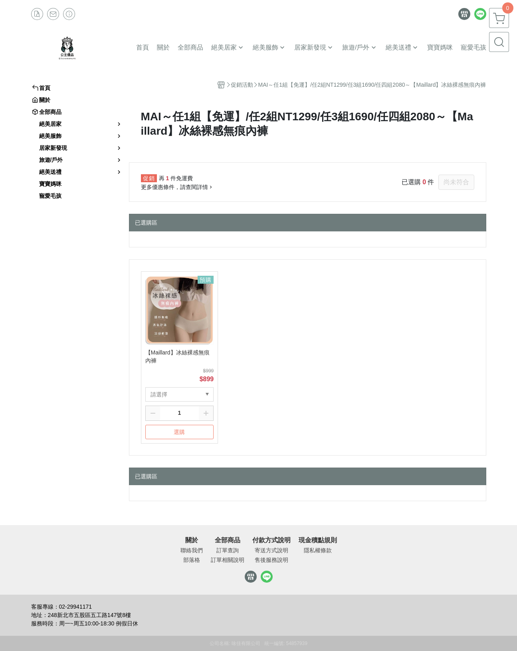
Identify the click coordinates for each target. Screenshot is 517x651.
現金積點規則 (318, 540)
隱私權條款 (318, 550)
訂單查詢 (227, 550)
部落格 (191, 560)
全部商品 (227, 540)
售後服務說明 (271, 560)
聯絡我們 (191, 550)
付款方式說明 (271, 540)
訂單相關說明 (227, 560)
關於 (191, 540)
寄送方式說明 (271, 550)
